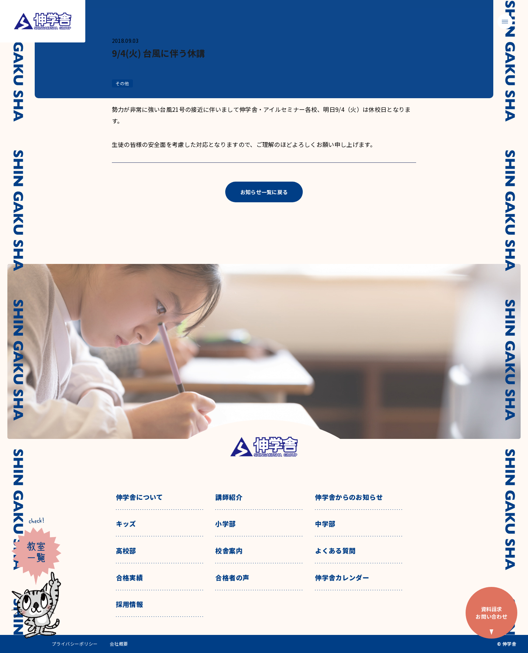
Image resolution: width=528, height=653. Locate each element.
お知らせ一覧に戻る (264, 192)
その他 (122, 83)
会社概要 (119, 644)
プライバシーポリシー (75, 644)
